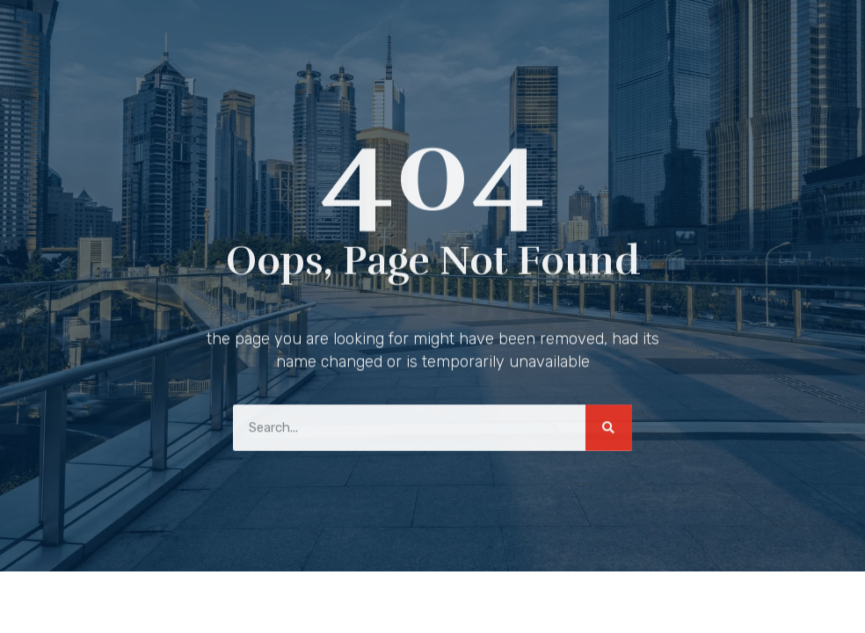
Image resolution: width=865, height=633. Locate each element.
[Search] (608, 425)
